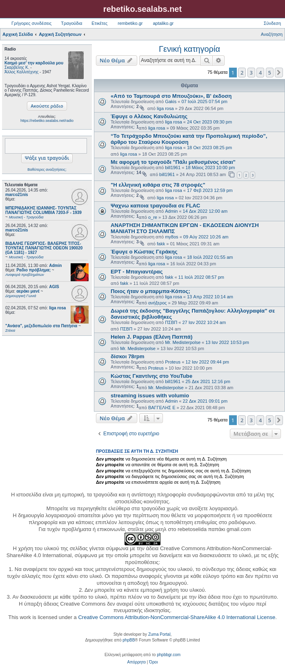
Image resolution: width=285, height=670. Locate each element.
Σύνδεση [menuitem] (272, 23)
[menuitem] (136, 662)
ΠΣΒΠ (171, 322)
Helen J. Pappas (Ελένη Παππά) (151, 337)
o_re (152, 217)
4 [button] (260, 72)
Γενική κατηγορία (189, 48)
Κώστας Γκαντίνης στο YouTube (151, 376)
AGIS (54, 286)
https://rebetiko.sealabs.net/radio (46, 121)
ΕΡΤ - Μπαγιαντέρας (137, 272)
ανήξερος (157, 302)
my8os (171, 236)
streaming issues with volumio (150, 395)
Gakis (170, 101)
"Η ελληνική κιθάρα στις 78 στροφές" (158, 185)
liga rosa (57, 308)
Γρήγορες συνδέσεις (31, 23)
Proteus (172, 361)
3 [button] (251, 72)
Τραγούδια (71, 23)
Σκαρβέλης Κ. (16, 67)
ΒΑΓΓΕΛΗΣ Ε (162, 407)
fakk (161, 243)
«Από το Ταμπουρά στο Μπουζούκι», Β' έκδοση (171, 96)
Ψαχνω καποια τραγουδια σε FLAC (155, 206)
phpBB (128, 640)
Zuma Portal (159, 634)
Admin (55, 265)
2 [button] (241, 72)
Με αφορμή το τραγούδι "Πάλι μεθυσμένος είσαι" (173, 162)
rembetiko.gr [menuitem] (130, 23)
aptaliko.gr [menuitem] (163, 23)
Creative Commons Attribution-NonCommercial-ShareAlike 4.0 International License (176, 617)
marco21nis (16, 194)
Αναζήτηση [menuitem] (272, 34)
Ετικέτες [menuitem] (99, 23)
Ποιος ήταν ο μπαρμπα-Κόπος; (150, 291)
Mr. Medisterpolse (182, 342)
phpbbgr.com (168, 654)
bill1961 (172, 167)
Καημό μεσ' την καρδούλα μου (33, 63)
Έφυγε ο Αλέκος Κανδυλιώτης (149, 116)
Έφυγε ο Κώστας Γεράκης (144, 252)
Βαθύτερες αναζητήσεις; (46, 170)
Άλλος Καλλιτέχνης (21, 72)
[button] (279, 72)
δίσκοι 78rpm (128, 356)
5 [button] (269, 72)
